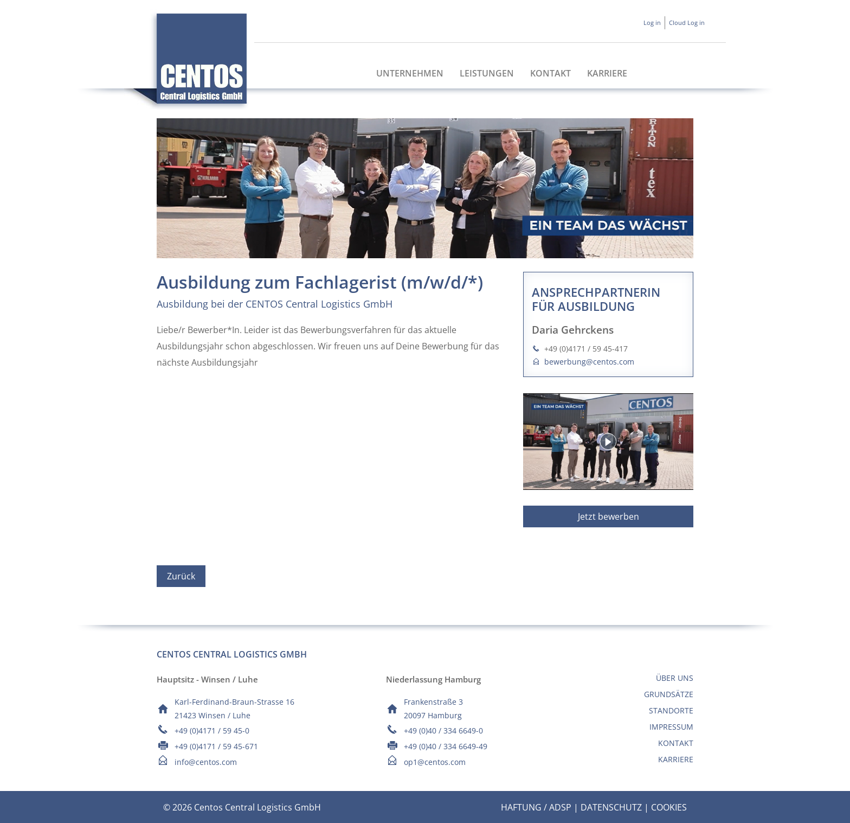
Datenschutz (611, 807)
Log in (652, 22)
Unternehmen (409, 73)
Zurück (181, 576)
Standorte (671, 710)
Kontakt (550, 73)
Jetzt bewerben (608, 516)
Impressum (671, 727)
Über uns (674, 678)
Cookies (669, 807)
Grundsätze (668, 694)
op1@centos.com (435, 762)
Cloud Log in (687, 22)
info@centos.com (206, 762)
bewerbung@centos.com (589, 361)
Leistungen (487, 73)
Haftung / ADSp (536, 807)
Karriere (607, 73)
